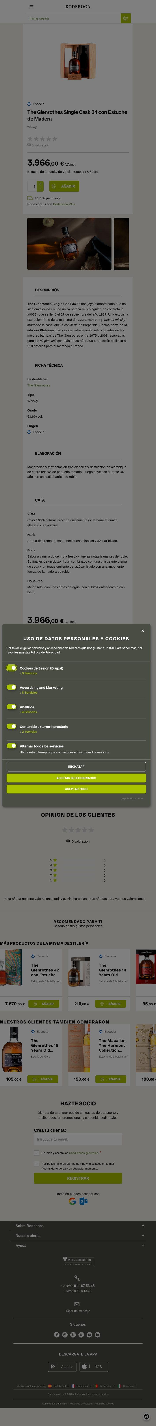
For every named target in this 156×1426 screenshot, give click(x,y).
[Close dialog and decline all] (142, 631)
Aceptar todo (76, 789)
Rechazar (76, 767)
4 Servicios (28, 712)
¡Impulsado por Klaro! (132, 798)
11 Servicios (28, 693)
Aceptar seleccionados (76, 778)
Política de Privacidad (45, 652)
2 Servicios (28, 731)
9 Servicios (28, 673)
